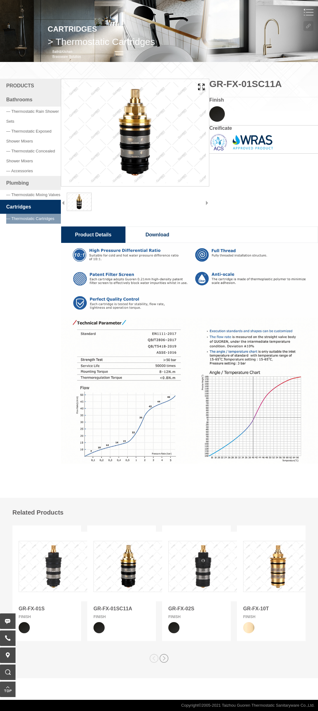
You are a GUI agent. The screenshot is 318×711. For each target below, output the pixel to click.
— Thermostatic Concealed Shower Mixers (30, 156)
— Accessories (19, 171)
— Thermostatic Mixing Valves (33, 194)
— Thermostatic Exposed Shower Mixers (29, 136)
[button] (164, 658)
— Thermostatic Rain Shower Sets (32, 116)
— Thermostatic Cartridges (30, 218)
